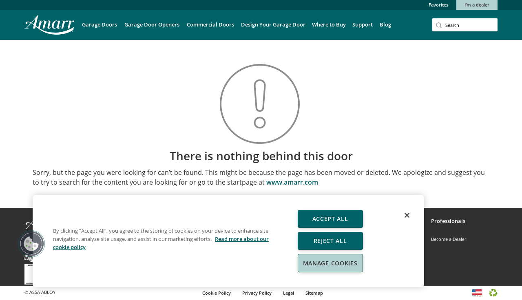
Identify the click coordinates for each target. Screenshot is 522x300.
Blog (385, 24)
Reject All (330, 241)
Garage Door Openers (151, 24)
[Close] (407, 215)
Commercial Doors (210, 24)
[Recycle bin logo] (493, 292)
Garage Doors (99, 24)
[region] (228, 241)
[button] (31, 244)
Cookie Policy (216, 293)
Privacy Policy (257, 293)
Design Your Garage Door (273, 24)
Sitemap (314, 293)
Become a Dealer (448, 239)
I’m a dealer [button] (476, 5)
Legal (288, 293)
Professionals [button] (448, 221)
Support (362, 24)
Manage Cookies (330, 263)
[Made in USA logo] (477, 292)
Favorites (438, 5)
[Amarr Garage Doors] (49, 25)
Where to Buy (329, 24)
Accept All (330, 219)
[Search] (465, 24)
